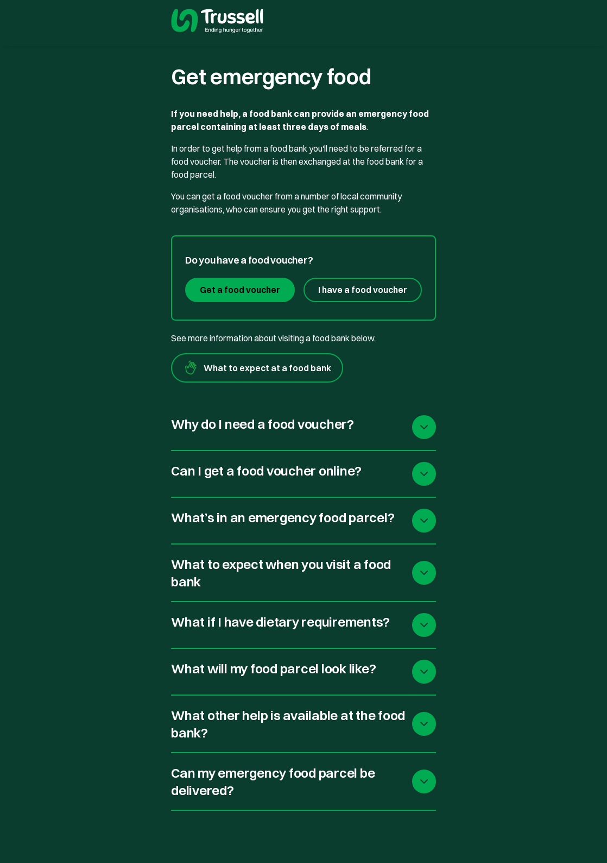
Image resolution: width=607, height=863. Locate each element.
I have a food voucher (362, 289)
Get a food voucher (240, 289)
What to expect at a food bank (257, 368)
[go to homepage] (217, 22)
